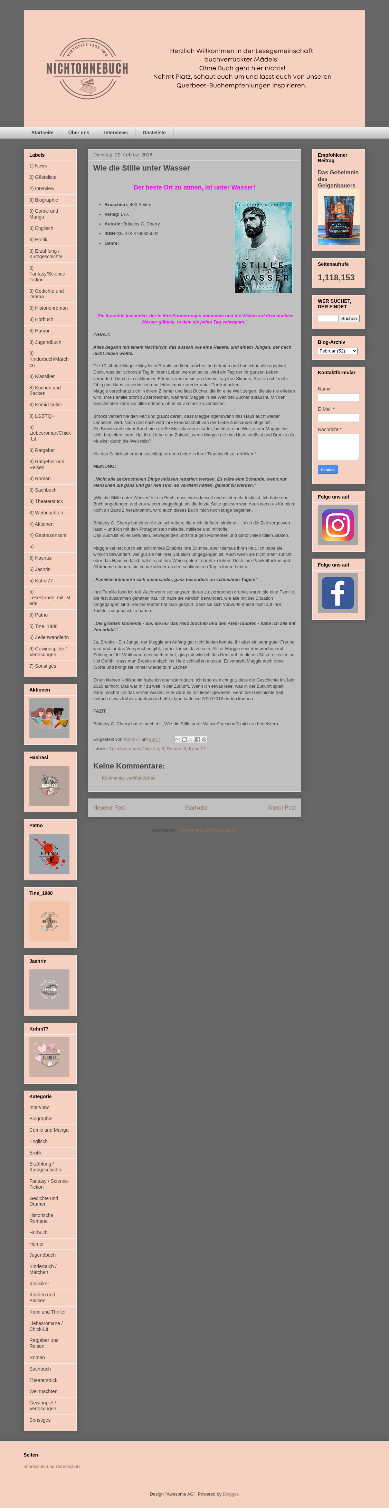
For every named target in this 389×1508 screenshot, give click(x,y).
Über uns (78, 132)
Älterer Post (282, 808)
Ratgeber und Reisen (44, 1343)
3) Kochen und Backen (45, 390)
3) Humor (39, 331)
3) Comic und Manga (43, 214)
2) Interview (41, 188)
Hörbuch (38, 1232)
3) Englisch (41, 228)
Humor (36, 1244)
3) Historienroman (48, 308)
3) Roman (171, 748)
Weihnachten (43, 1391)
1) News (38, 165)
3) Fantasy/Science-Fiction (48, 273)
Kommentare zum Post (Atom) (207, 830)
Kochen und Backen (42, 1297)
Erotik (35, 1153)
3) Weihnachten (46, 512)
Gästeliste (154, 132)
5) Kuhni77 (195, 748)
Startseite (42, 132)
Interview (39, 1107)
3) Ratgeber (42, 450)
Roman (37, 1357)
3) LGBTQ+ (41, 416)
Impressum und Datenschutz (51, 1466)
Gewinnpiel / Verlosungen (42, 1405)
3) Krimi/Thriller (45, 404)
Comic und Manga (49, 1130)
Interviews (116, 132)
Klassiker (39, 1283)
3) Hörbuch (41, 319)
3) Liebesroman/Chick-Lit (134, 748)
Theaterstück (43, 1380)
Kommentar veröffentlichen (128, 778)
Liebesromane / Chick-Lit (46, 1326)
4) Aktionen (41, 524)
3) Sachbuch (43, 490)
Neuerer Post (109, 808)
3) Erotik (38, 239)
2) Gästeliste (43, 177)
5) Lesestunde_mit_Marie (49, 597)
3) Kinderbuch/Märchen (49, 359)
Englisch (38, 1141)
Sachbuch (40, 1369)
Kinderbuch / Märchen (43, 1269)
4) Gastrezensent (47, 535)
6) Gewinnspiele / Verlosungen (48, 651)
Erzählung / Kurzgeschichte (46, 1166)
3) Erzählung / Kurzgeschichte (46, 254)
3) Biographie (43, 200)
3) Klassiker (42, 376)
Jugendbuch (42, 1255)
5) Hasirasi (41, 558)
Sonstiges (39, 1420)
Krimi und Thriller (47, 1312)
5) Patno (38, 615)
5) (31, 546)
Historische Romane (41, 1218)
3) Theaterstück (46, 501)
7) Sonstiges (42, 666)
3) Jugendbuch (45, 342)
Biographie (41, 1118)
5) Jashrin (39, 569)
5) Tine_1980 (43, 626)
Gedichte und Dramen (43, 1201)
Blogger (230, 1494)
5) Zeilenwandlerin (49, 637)
